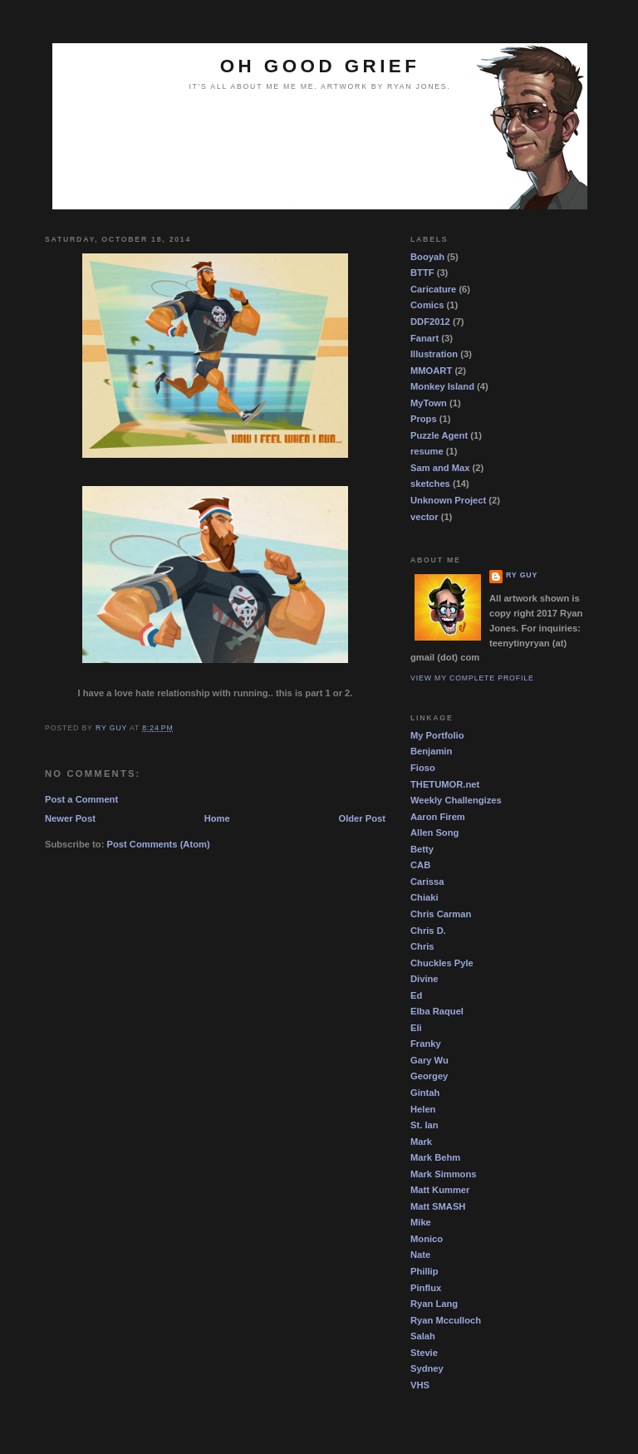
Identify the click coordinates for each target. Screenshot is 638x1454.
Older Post (362, 818)
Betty (422, 849)
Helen (422, 1109)
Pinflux (425, 1288)
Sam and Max (439, 468)
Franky (425, 1044)
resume (427, 451)
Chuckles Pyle (442, 963)
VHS (419, 1385)
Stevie (424, 1353)
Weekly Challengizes (456, 800)
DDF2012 (430, 322)
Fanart (424, 338)
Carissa (427, 882)
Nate (420, 1255)
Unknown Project (448, 500)
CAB (420, 865)
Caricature (433, 289)
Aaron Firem (437, 817)
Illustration (434, 354)
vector (424, 517)
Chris (422, 946)
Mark (421, 1142)
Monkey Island (442, 386)
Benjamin (431, 751)
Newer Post (70, 818)
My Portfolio (437, 735)
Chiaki (424, 897)
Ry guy (521, 575)
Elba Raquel (437, 1011)
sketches (430, 484)
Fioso (422, 768)
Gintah (424, 1093)
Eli (416, 1028)
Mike (420, 1222)
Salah (422, 1336)
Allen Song (434, 833)
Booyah (427, 257)
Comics (427, 305)
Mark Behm (435, 1157)
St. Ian (424, 1125)
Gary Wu (429, 1060)
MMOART (431, 371)
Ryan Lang (434, 1304)
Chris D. (428, 931)
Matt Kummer (439, 1190)
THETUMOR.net (444, 784)
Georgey (429, 1076)
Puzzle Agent (439, 435)
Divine (424, 979)
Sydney (427, 1368)
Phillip (424, 1271)
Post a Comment (81, 799)
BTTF (422, 273)
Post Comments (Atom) (158, 844)
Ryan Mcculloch (445, 1320)
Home (217, 818)
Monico (426, 1239)
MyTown (428, 403)
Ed (416, 995)
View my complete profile (472, 678)
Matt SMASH (437, 1206)
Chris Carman (440, 914)
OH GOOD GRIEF (320, 66)
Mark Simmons (443, 1174)
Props (423, 419)
